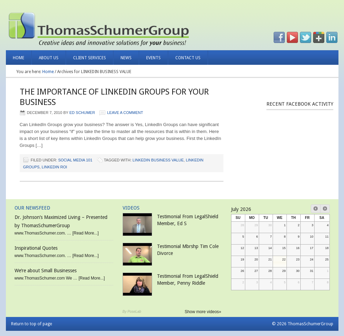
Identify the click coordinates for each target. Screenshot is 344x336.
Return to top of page (31, 323)
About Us (45, 60)
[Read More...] (85, 233)
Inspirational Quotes (36, 248)
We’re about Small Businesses (46, 270)
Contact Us (188, 57)
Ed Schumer (82, 112)
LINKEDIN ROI (54, 167)
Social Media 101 (75, 160)
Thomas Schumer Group (88, 27)
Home (18, 57)
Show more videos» (203, 311)
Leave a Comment (125, 112)
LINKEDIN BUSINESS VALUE (158, 160)
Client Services (86, 60)
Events (153, 57)
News (123, 60)
